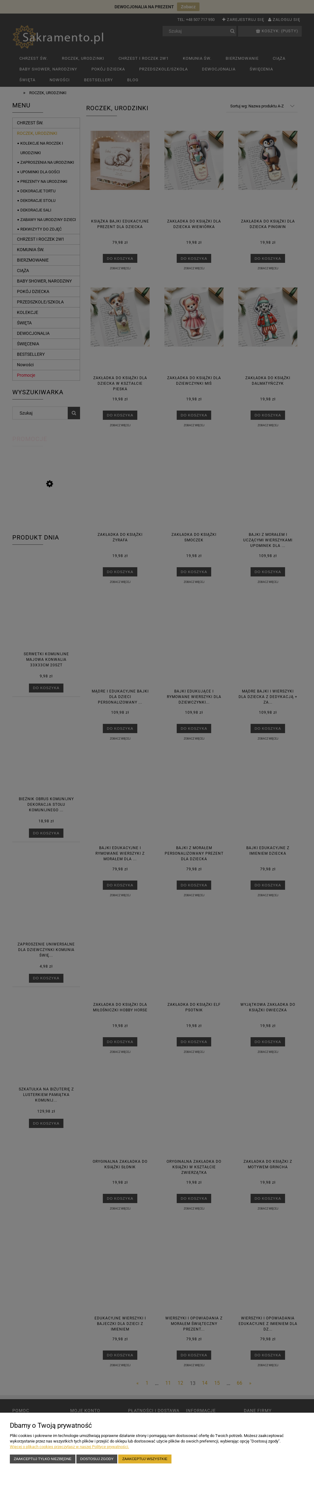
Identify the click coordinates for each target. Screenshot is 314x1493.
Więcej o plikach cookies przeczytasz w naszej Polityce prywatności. (69, 1446)
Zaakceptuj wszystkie (144, 1459)
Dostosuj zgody (97, 1459)
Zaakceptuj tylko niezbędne (42, 1459)
